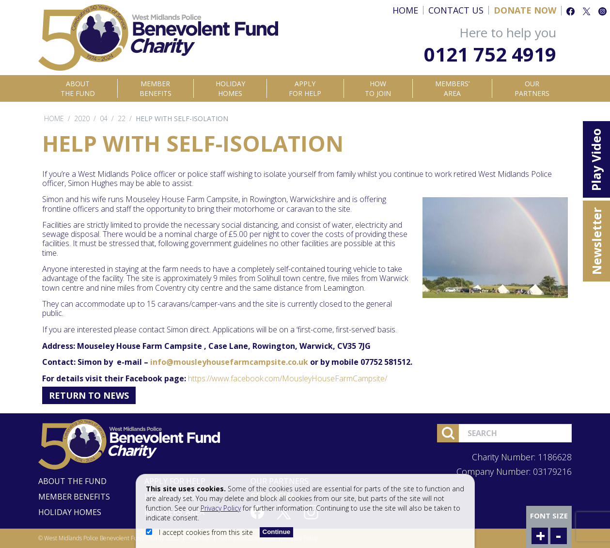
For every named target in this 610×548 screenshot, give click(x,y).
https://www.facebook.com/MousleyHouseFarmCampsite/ (287, 378)
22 (121, 118)
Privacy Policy (221, 508)
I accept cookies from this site (200, 532)
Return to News (89, 395)
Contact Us (456, 10)
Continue (277, 531)
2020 (82, 118)
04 (104, 118)
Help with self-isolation (182, 118)
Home (405, 10)
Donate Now (525, 10)
